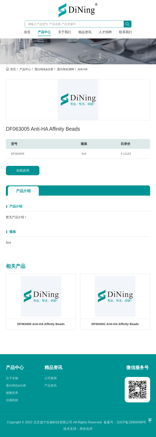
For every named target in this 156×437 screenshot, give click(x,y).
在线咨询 (22, 170)
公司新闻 (50, 378)
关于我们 (64, 32)
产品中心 (44, 32)
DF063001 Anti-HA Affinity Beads (115, 325)
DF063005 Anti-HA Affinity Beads (41, 325)
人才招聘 (105, 32)
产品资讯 (50, 385)
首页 (27, 32)
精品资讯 (84, 32)
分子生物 (12, 378)
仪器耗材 (12, 400)
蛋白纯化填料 (65, 69)
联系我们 (125, 32)
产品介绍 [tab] (23, 191)
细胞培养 (12, 392)
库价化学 (86, 428)
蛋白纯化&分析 (44, 69)
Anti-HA (82, 69)
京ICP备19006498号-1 (132, 422)
